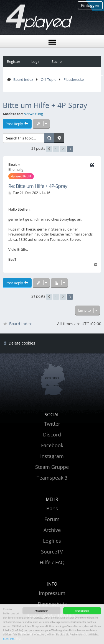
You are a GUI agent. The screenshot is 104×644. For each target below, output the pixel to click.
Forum (52, 519)
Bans (52, 508)
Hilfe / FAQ (52, 562)
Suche (57, 61)
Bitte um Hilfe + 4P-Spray (45, 105)
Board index (23, 79)
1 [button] (56, 148)
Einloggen (90, 5)
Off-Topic (48, 79)
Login (35, 61)
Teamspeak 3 (52, 477)
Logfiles (52, 540)
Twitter (52, 423)
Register (13, 61)
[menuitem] (19, 343)
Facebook (52, 445)
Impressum (52, 593)
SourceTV (52, 551)
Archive (52, 530)
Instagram (52, 456)
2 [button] (63, 148)
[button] (49, 149)
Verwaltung (33, 114)
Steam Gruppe (52, 467)
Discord (52, 434)
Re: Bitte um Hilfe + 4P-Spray (37, 186)
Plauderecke (74, 79)
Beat (12, 164)
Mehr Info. (9, 639)
